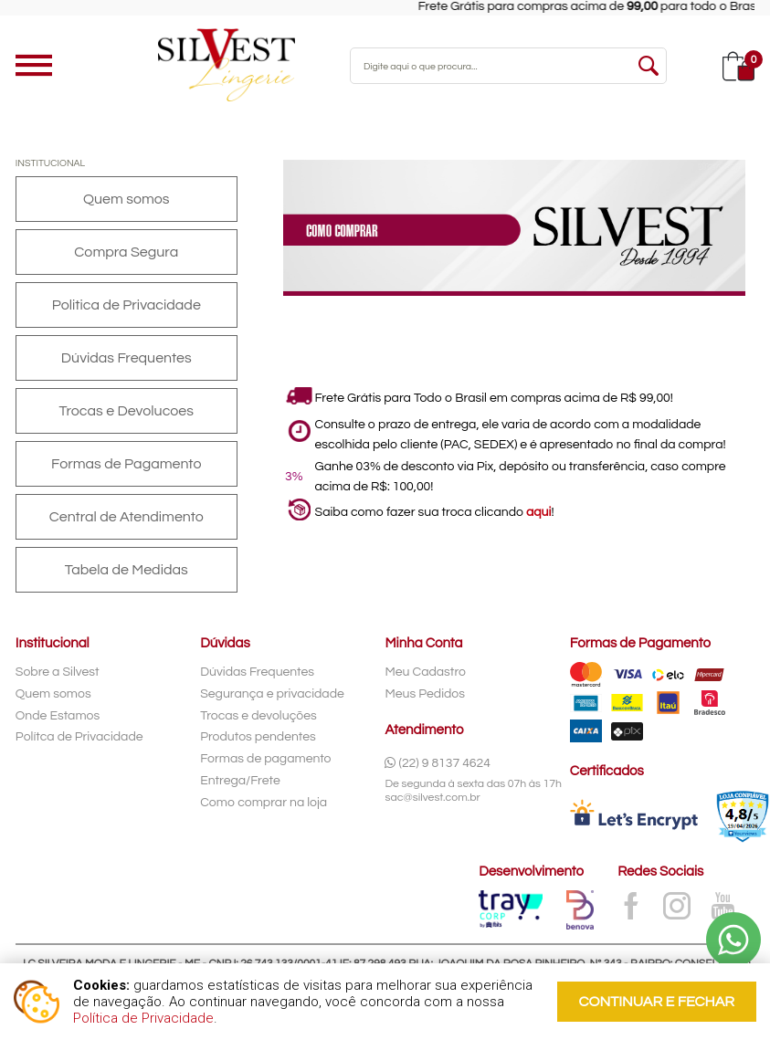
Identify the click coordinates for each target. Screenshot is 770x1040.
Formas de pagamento (265, 758)
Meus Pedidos (425, 694)
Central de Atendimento (126, 516)
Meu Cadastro (425, 672)
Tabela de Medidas (126, 569)
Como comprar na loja (263, 802)
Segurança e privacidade (272, 694)
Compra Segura (126, 252)
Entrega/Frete (240, 780)
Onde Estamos (58, 715)
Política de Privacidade (143, 1018)
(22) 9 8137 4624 (437, 763)
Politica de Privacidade (126, 305)
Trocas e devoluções (258, 715)
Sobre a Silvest (58, 672)
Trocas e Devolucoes (127, 411)
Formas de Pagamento (126, 464)
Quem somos (126, 199)
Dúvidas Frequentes (126, 358)
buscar (648, 65)
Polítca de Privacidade (79, 736)
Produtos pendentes (258, 736)
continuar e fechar (656, 1001)
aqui (538, 512)
